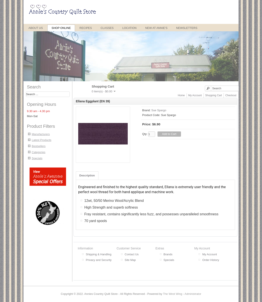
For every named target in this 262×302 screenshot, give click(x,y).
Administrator (193, 293)
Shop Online (61, 28)
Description (87, 175)
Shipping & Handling (98, 254)
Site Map (130, 260)
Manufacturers (41, 134)
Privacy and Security (99, 260)
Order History (210, 260)
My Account (195, 95)
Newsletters (186, 28)
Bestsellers (39, 146)
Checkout (230, 95)
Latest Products (41, 140)
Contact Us (132, 254)
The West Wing (172, 293)
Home (181, 95)
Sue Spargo (158, 110)
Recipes (86, 28)
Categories (38, 152)
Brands (168, 254)
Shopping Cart (213, 95)
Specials (37, 158)
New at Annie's (156, 28)
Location (129, 28)
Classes (107, 28)
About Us (35, 28)
